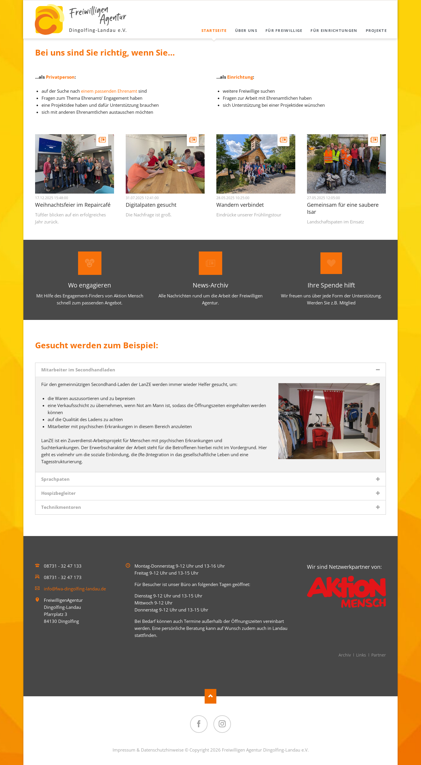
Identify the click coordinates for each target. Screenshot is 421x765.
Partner (378, 655)
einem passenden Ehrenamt (109, 91)
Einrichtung (240, 77)
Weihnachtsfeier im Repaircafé (73, 204)
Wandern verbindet (240, 204)
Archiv (345, 655)
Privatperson (60, 77)
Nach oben (210, 696)
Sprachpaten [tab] (55, 479)
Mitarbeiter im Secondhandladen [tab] (78, 370)
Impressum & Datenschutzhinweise (148, 750)
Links (361, 655)
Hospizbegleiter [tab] (58, 493)
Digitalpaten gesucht (151, 204)
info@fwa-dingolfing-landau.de (75, 589)
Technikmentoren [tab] (61, 507)
